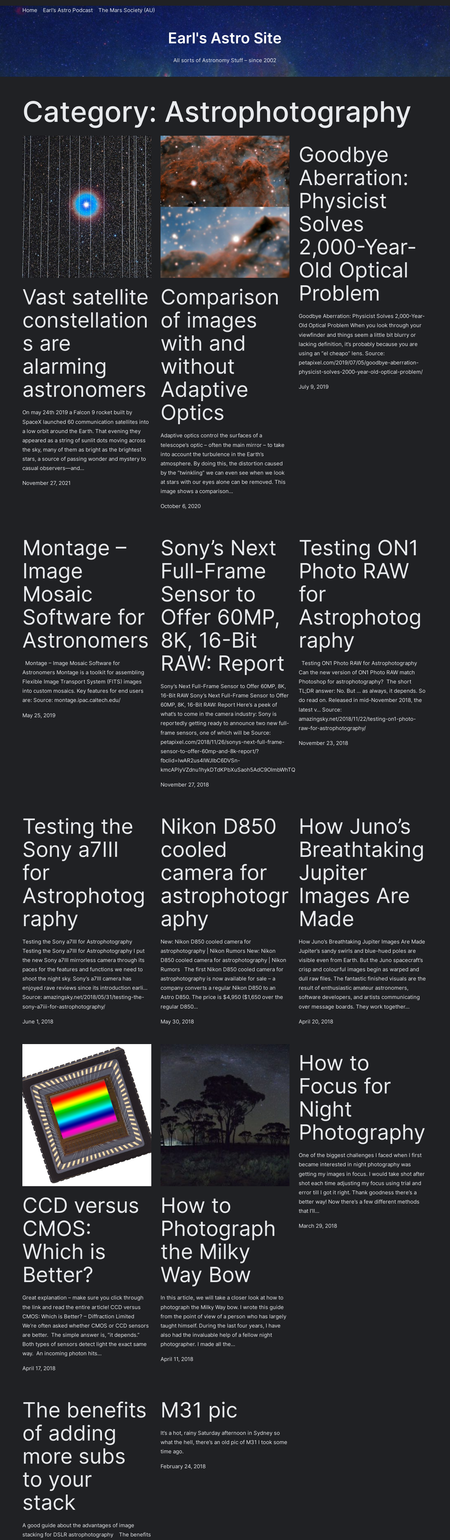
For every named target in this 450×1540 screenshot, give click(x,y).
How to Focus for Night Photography (362, 1097)
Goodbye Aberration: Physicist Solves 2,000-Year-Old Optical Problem (358, 223)
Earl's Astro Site (225, 38)
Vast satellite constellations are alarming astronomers (85, 343)
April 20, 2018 (316, 1021)
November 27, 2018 (185, 784)
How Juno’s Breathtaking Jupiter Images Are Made (361, 872)
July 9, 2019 (314, 386)
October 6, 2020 (181, 506)
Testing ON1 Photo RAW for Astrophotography (360, 594)
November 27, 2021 (46, 483)
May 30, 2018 (177, 1021)
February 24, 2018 (183, 1466)
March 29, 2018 (318, 1225)
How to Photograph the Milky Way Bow (218, 1240)
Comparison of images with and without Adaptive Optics (220, 354)
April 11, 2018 (177, 1359)
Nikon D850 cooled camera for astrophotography (225, 872)
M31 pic (199, 1409)
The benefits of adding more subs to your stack (84, 1456)
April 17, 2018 (38, 1368)
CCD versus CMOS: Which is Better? (80, 1240)
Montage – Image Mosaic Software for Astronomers (85, 594)
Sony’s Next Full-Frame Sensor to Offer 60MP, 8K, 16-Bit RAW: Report (222, 605)
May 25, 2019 (38, 715)
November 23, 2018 (323, 743)
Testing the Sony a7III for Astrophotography (83, 872)
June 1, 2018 (37, 1021)
